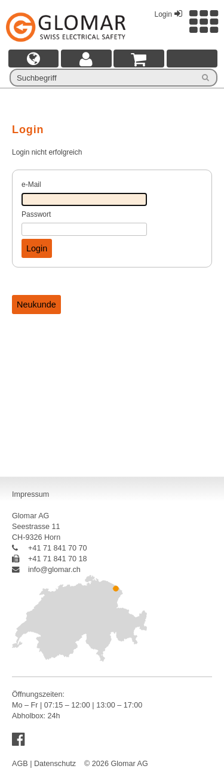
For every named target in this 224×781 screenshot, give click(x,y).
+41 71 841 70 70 (49, 548)
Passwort (36, 214)
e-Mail (31, 184)
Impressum (30, 494)
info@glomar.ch (46, 569)
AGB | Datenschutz (44, 764)
